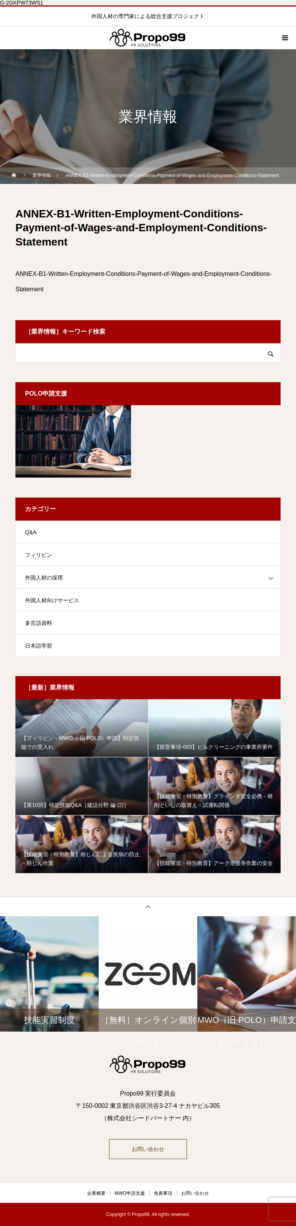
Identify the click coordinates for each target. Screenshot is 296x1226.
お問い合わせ (148, 1149)
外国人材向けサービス (52, 600)
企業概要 (96, 1193)
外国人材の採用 (44, 578)
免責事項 (163, 1193)
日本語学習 (38, 646)
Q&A (31, 532)
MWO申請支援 (129, 1193)
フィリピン (38, 555)
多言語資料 (38, 623)
